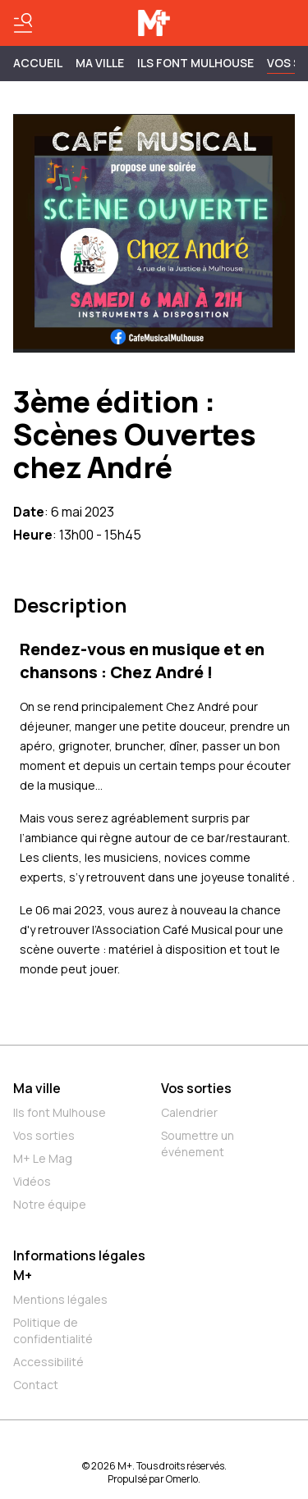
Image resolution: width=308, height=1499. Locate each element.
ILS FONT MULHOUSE (195, 63)
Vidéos (32, 1181)
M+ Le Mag (42, 1158)
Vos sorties (44, 1135)
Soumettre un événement (197, 1144)
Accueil (37, 63)
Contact (35, 1384)
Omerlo (182, 1479)
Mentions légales (60, 1299)
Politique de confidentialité (53, 1330)
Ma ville (37, 1088)
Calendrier (189, 1112)
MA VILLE (100, 63)
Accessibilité (48, 1361)
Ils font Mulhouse (59, 1112)
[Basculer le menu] (23, 23)
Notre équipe (49, 1204)
